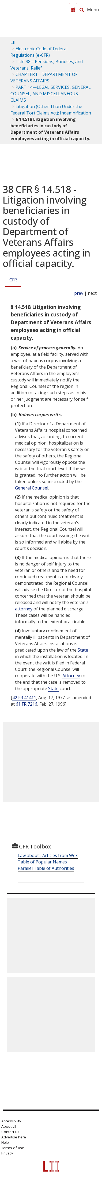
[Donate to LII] (73, 9)
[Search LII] (81, 9)
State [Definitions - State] (83, 650)
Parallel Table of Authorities (46, 868)
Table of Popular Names (42, 862)
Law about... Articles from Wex (48, 855)
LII (13, 42)
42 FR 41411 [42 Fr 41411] (24, 698)
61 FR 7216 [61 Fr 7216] (26, 704)
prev (78, 293)
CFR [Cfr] (13, 280)
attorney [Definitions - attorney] (23, 609)
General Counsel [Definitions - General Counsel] (31, 488)
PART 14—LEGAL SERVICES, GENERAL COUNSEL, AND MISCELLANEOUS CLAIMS (50, 93)
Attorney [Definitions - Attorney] (71, 676)
